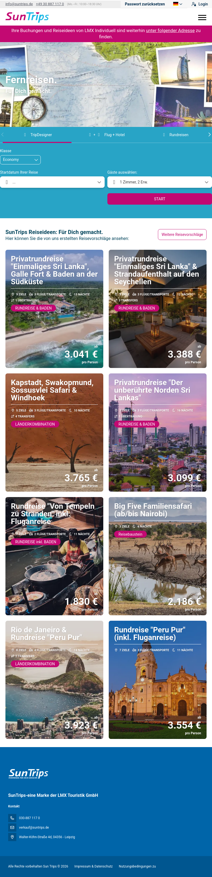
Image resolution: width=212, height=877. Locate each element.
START (160, 199)
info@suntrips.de (19, 4)
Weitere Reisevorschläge (182, 234)
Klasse (5, 151)
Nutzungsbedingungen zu (137, 866)
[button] (2, 134)
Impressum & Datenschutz (93, 866)
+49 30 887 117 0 (50, 4)
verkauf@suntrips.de (34, 827)
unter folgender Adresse (170, 30)
